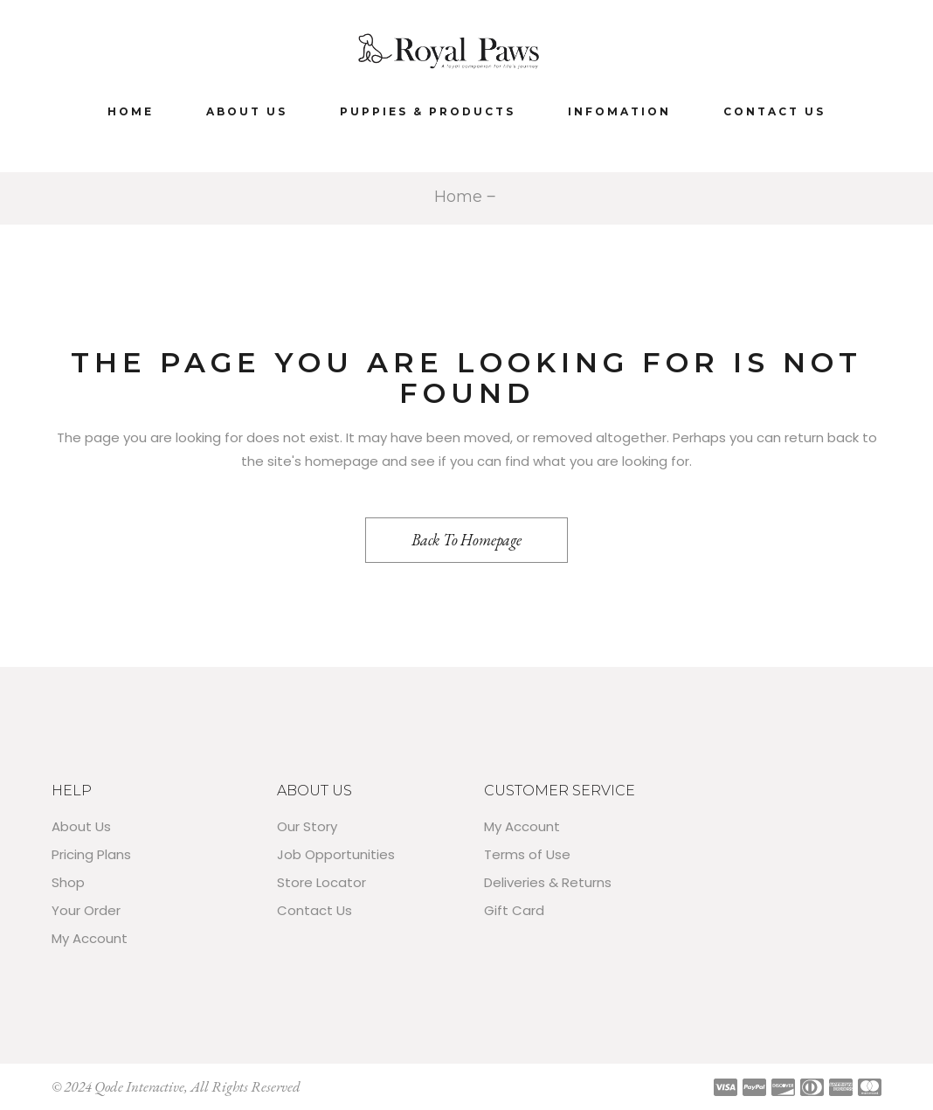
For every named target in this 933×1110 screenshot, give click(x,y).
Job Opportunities (336, 854)
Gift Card (514, 910)
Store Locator (321, 882)
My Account (90, 938)
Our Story (307, 826)
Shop (68, 882)
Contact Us (314, 910)
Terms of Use (527, 854)
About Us (81, 826)
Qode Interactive (139, 1086)
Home (458, 196)
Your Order (86, 910)
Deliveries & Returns (548, 882)
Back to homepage (466, 540)
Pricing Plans (91, 854)
